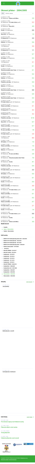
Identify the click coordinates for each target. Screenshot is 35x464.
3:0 (33, 46)
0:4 (33, 82)
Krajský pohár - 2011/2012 (9, 260)
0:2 (33, 22)
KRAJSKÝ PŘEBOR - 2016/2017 (10, 250)
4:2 (33, 110)
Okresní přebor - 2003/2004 (9, 275)
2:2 (33, 38)
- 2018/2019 (6, 248)
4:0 (33, 26)
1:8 (33, 130)
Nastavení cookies (4, 459)
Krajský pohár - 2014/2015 (9, 254)
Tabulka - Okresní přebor (9, 231)
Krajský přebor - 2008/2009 (9, 266)
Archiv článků (30, 417)
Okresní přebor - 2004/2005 (9, 273)
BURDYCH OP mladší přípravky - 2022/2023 (12, 240)
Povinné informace (12, 459)
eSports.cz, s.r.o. (24, 458)
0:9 (33, 94)
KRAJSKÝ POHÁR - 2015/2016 (10, 252)
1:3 (33, 142)
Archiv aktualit (30, 281)
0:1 (33, 66)
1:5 (33, 34)
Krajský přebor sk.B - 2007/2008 (10, 268)
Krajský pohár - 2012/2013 (9, 258)
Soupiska (5, 227)
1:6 (33, 86)
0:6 (33, 42)
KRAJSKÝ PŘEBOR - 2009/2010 (10, 264)
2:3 (33, 102)
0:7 (33, 54)
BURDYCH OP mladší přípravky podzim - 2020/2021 (14, 244)
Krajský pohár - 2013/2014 (9, 256)
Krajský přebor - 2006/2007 (9, 270)
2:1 (33, 206)
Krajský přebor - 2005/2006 (9, 271)
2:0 (33, 18)
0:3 (33, 58)
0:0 (33, 30)
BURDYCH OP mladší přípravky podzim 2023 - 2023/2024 (15, 238)
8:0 (33, 138)
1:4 (33, 210)
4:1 (33, 162)
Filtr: (3, 13)
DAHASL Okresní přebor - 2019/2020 (11, 246)
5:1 (33, 218)
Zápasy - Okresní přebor (8, 229)
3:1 (33, 62)
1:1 (33, 50)
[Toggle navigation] (4, 3)
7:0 (33, 158)
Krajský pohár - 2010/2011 (9, 262)
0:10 (32, 118)
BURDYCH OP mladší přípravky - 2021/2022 (12, 242)
